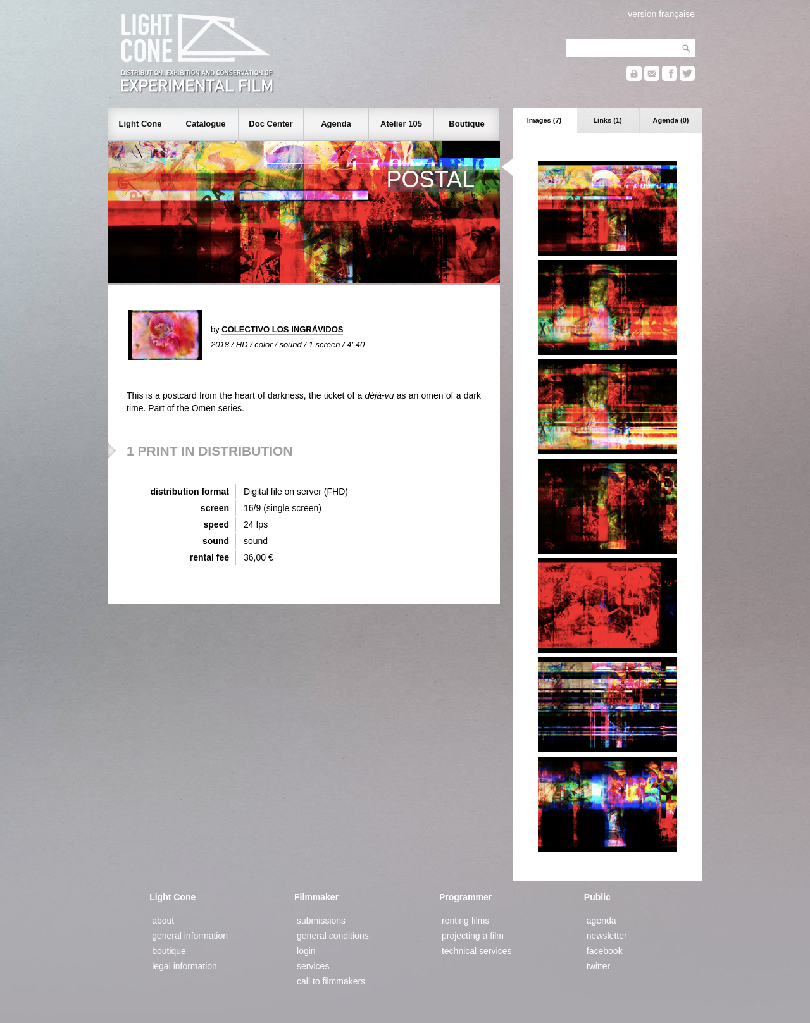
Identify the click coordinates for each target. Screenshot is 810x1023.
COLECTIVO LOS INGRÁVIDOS (282, 329)
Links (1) (607, 120)
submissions (321, 920)
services (313, 966)
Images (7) (544, 120)
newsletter (607, 936)
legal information (184, 966)
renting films (465, 920)
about (163, 920)
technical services (477, 951)
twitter (598, 966)
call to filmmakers (331, 981)
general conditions (333, 936)
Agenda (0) (671, 120)
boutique (169, 951)
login (306, 951)
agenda (601, 920)
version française (661, 14)
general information (190, 936)
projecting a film (473, 936)
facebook (605, 951)
